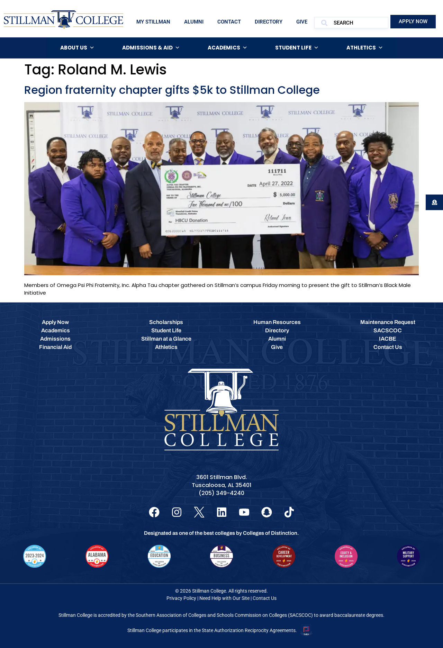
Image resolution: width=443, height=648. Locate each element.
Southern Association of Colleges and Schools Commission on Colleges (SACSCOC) (224, 615)
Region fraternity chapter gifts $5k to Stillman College (172, 90)
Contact (229, 22)
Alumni (194, 22)
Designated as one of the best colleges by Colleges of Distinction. (221, 533)
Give (301, 22)
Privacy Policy (181, 598)
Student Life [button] (297, 47)
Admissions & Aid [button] (151, 47)
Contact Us (265, 598)
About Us (77, 47)
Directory (268, 22)
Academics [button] (227, 47)
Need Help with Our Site (224, 598)
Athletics (364, 47)
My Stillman (153, 22)
